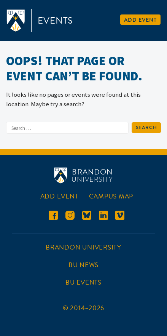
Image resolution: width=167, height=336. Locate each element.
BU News (83, 265)
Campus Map (111, 196)
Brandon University (83, 247)
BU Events (83, 282)
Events (55, 20)
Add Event (140, 20)
